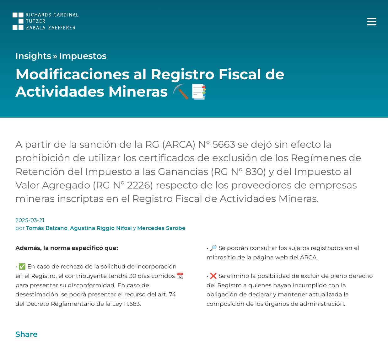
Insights (33, 55)
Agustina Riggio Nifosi (101, 228)
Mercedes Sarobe (161, 228)
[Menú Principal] (371, 21)
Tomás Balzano (46, 228)
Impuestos (82, 55)
